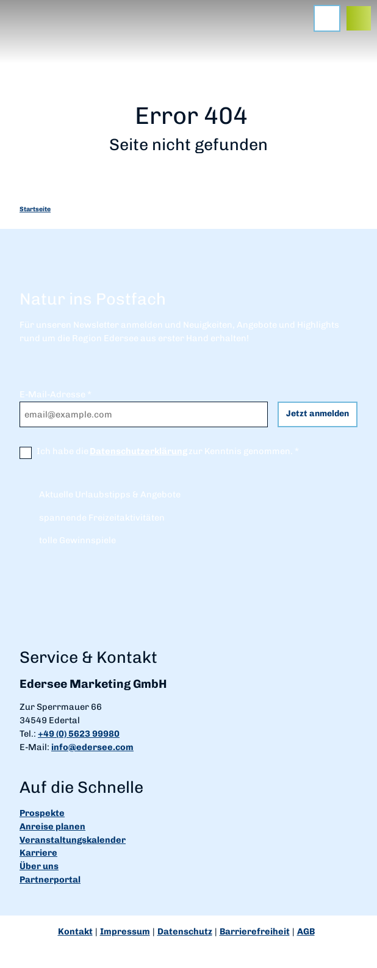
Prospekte (42, 812)
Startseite (35, 209)
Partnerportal (50, 879)
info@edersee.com (92, 747)
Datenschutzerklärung (138, 451)
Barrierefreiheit (255, 931)
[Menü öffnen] (327, 18)
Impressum (125, 931)
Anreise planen (52, 826)
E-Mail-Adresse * (56, 394)
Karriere (38, 852)
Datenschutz (184, 931)
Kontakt (75, 931)
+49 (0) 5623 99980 (79, 733)
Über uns (39, 866)
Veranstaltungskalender (73, 839)
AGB (306, 931)
